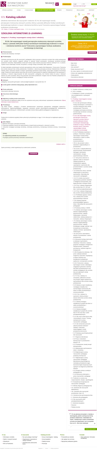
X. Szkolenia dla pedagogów (79, 397)
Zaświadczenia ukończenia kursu (30, 443)
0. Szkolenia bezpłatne (77, 403)
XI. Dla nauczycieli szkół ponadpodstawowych (78, 400)
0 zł (53, 4)
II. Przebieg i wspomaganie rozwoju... (16, 29)
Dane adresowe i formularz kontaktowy (88, 437)
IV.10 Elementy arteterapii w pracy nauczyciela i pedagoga (81, 375)
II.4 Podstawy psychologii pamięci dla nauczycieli (83, 334)
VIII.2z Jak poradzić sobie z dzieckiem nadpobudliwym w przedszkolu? (81, 144)
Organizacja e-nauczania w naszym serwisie (30, 440)
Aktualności (6, 441)
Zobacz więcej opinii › (91, 429)
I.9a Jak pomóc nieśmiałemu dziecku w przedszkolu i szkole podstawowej (82, 235)
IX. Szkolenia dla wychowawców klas (81, 395)
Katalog (5, 29)
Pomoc (46, 448)
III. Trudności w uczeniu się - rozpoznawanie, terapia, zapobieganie (82, 379)
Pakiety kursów (75, 407)
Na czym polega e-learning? (30, 437)
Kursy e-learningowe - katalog (50, 437)
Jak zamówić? (75, 67)
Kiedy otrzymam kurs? (77, 69)
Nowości (73, 405)
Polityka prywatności (54, 448)
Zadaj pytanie (75, 75)
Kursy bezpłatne (46, 439)
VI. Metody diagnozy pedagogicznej (81, 385)
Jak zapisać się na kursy (67, 439)
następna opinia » (61, 144)
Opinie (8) (74, 65)
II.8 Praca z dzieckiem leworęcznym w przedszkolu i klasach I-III (81, 340)
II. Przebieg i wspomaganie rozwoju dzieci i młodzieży (26, 37)
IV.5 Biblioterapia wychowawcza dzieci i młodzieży (82, 349)
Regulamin (40, 448)
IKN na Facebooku (8, 443)
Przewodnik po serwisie (67, 437)
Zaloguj (94, 4)
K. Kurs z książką (76, 91)
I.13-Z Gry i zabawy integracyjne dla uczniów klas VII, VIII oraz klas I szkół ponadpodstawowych (82, 187)
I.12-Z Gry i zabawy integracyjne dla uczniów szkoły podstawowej (82, 192)
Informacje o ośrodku (8, 437)
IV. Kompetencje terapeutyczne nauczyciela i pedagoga (80, 382)
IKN (2, 29)
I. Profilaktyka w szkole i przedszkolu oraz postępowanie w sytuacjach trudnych (81, 95)
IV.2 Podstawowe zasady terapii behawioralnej (82, 345)
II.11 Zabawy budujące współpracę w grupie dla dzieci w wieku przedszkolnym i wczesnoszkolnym (82, 304)
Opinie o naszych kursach (10, 439)
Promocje (44, 443)
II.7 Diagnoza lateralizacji (80, 337)
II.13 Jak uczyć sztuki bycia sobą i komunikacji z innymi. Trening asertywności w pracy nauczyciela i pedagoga (82, 319)
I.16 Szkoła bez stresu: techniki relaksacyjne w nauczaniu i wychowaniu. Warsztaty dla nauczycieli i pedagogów (82, 173)
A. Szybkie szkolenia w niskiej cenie (81, 89)
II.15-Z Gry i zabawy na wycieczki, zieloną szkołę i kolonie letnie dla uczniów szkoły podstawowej (82, 296)
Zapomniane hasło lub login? (79, 6)
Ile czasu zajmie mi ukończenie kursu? (82, 71)
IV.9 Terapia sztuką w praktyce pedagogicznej (82, 371)
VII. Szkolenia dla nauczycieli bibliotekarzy (79, 388)
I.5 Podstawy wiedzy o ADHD (81, 208)
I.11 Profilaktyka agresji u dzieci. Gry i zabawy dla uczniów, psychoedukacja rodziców (82, 196)
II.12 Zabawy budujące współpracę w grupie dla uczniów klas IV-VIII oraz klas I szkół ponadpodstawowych (82, 311)
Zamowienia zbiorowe (77, 77)
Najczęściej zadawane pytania (69, 441)
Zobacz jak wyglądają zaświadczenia (81, 73)
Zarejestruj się (66, 4)
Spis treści (74, 63)
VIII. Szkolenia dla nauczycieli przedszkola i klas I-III (79, 392)
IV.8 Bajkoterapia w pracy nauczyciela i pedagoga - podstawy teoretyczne (80, 353)
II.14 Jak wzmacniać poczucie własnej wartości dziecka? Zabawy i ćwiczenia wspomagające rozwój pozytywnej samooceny (81, 327)
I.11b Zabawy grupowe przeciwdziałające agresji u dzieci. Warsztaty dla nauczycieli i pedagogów (82, 203)
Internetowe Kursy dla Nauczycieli (14, 4)
